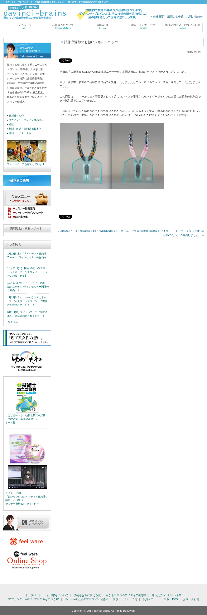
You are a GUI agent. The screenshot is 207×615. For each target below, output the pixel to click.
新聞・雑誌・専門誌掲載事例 (25, 128)
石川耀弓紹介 (16, 115)
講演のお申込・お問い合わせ (185, 16)
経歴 (11, 124)
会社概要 (158, 16)
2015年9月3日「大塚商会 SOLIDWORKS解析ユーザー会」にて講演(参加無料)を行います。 (115, 231)
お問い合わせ (191, 599)
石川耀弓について (63, 26)
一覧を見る (12, 321)
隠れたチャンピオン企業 (167, 595)
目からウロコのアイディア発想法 (126, 595)
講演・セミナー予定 (143, 26)
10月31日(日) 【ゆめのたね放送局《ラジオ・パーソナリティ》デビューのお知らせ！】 (27, 272)
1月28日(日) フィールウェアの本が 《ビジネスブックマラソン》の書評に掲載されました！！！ (27, 301)
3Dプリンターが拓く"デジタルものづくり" (33, 599)
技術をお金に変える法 (87, 595)
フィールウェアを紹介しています (26, 164)
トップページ (23, 26)
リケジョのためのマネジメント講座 (86, 599)
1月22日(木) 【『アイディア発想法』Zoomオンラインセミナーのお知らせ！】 (28, 257)
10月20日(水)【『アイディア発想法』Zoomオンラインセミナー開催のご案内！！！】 (28, 286)
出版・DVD (171, 599)
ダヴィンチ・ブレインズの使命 (26, 120)
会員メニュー (151, 599)
